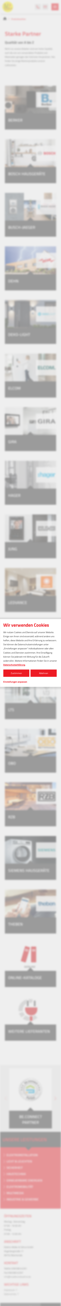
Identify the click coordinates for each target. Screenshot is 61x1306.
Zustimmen (16, 673)
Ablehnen (43, 673)
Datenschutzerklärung (14, 664)
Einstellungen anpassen (15, 682)
